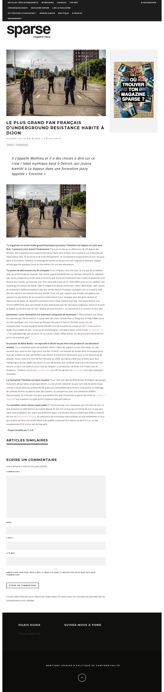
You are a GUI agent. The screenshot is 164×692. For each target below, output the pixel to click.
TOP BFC (74, 3)
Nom (9, 523)
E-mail (10, 538)
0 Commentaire (22, 145)
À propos (77, 13)
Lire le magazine (61, 8)
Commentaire (13, 472)
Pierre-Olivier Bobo (23, 138)
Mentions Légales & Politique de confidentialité (83, 665)
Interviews (47, 3)
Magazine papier (40, 8)
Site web (10, 554)
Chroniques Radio (18, 8)
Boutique (63, 13)
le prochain (77, 370)
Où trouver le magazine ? (22, 13)
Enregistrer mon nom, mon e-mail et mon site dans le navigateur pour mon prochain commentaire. (50, 574)
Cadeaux (61, 3)
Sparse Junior (47, 13)
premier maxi (43, 370)
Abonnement (15, 19)
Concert (10, 145)
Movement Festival (26, 416)
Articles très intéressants (23, 3)
